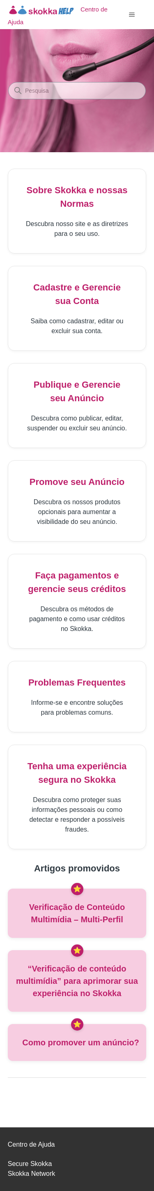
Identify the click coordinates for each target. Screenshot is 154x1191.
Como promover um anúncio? (80, 1042)
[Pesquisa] (77, 90)
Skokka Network (31, 1173)
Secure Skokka (30, 1163)
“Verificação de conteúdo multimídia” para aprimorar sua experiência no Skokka (77, 981)
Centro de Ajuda (31, 1144)
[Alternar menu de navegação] (131, 14)
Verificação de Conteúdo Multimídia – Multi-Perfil (77, 913)
